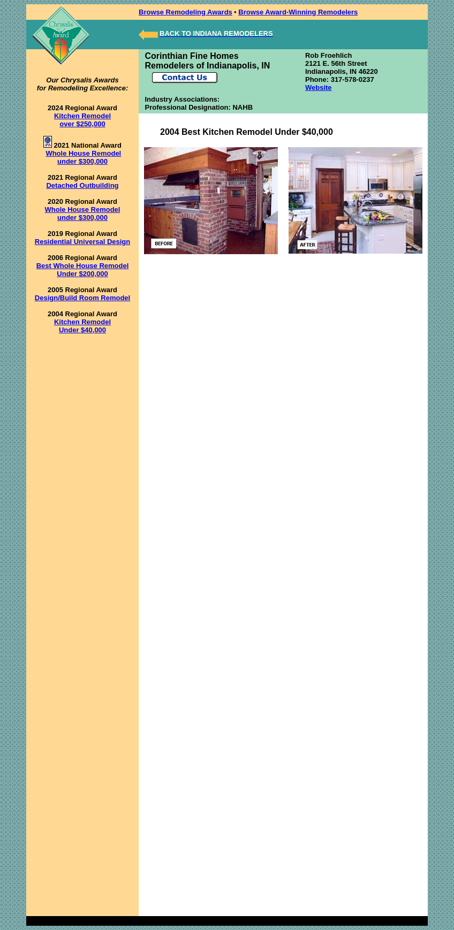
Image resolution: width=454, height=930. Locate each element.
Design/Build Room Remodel (82, 298)
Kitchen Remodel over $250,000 (82, 120)
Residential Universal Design (82, 242)
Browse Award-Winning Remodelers (298, 12)
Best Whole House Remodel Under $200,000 (82, 270)
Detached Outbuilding (82, 185)
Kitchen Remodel (82, 322)
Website (318, 87)
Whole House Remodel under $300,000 (83, 157)
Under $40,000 (82, 330)
